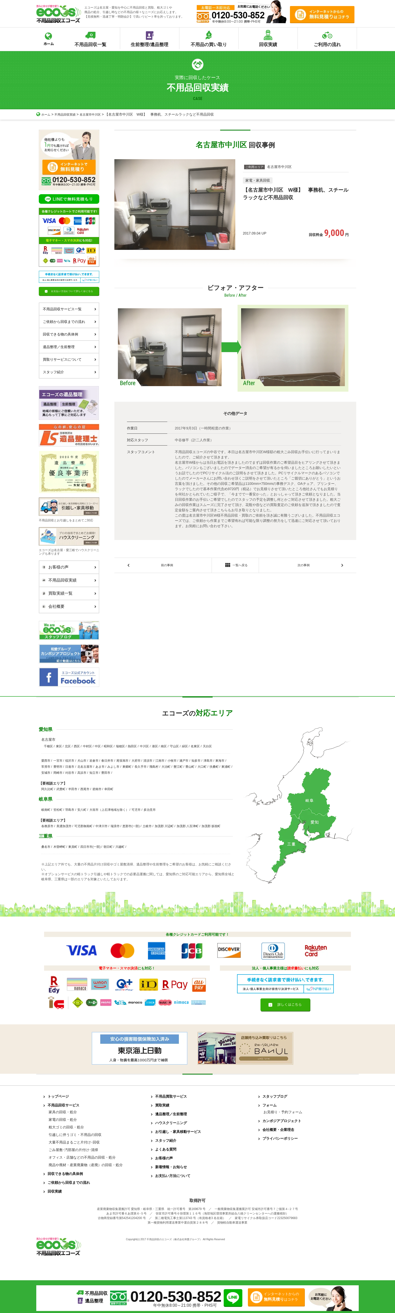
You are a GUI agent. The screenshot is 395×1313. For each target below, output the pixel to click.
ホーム (44, 114)
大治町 (166, 766)
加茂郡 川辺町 (164, 826)
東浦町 (226, 766)
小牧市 (172, 760)
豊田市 (105, 773)
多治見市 (150, 810)
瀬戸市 (183, 760)
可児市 (136, 810)
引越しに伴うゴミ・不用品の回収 (75, 1135)
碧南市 (97, 789)
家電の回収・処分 (63, 1120)
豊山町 (189, 766)
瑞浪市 (115, 826)
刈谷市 (69, 773)
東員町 (72, 847)
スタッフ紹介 (69, 372)
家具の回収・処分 (63, 1112)
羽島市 (69, 810)
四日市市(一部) (90, 847)
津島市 (208, 760)
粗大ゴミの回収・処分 (66, 1127)
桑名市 (45, 847)
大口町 (202, 766)
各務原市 (47, 826)
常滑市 (45, 766)
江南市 (159, 760)
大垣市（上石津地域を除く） (109, 810)
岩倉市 (93, 760)
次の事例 (303, 566)
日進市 (69, 766)
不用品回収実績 (68, 114)
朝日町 (108, 847)
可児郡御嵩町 (83, 826)
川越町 (119, 847)
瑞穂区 (120, 746)
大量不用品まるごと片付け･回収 (74, 1142)
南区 (164, 746)
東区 (59, 746)
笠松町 (57, 810)
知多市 (196, 760)
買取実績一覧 (67, 593)
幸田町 (108, 789)
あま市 (100, 766)
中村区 (87, 746)
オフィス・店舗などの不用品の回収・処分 (82, 1157)
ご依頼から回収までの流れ (69, 322)
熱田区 (132, 746)
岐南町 (45, 810)
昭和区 (108, 746)
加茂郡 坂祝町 (211, 826)
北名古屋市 (84, 766)
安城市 (45, 773)
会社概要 (67, 606)
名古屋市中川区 (97, 114)
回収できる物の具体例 (69, 334)
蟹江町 (178, 766)
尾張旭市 (122, 760)
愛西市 (45, 760)
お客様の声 (67, 567)
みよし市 (113, 766)
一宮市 (57, 760)
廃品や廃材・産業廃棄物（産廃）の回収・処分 (86, 1165)
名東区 (195, 746)
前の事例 (167, 566)
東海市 (219, 760)
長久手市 (141, 766)
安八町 (81, 810)
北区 (68, 746)
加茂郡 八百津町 (188, 826)
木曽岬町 (59, 847)
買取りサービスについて (69, 359)
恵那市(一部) (131, 826)
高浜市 (81, 773)
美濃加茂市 (64, 826)
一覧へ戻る (235, 566)
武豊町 (60, 789)
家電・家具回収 (257, 180)
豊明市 (57, 766)
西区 (77, 746)
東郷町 (126, 766)
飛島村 (153, 766)
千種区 (48, 746)
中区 (98, 746)
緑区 (185, 746)
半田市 (72, 789)
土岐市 (147, 826)
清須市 (147, 760)
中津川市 (101, 826)
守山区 (174, 746)
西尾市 (84, 789)
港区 (155, 746)
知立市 (93, 773)
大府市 (136, 760)
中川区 (144, 746)
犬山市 (81, 760)
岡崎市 (57, 773)
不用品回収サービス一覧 (69, 309)
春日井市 (107, 760)
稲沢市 (69, 760)
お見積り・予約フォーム (283, 1112)
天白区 (207, 746)
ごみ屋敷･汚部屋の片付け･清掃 (73, 1150)
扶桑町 (214, 766)
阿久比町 (47, 789)
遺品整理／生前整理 (69, 347)
